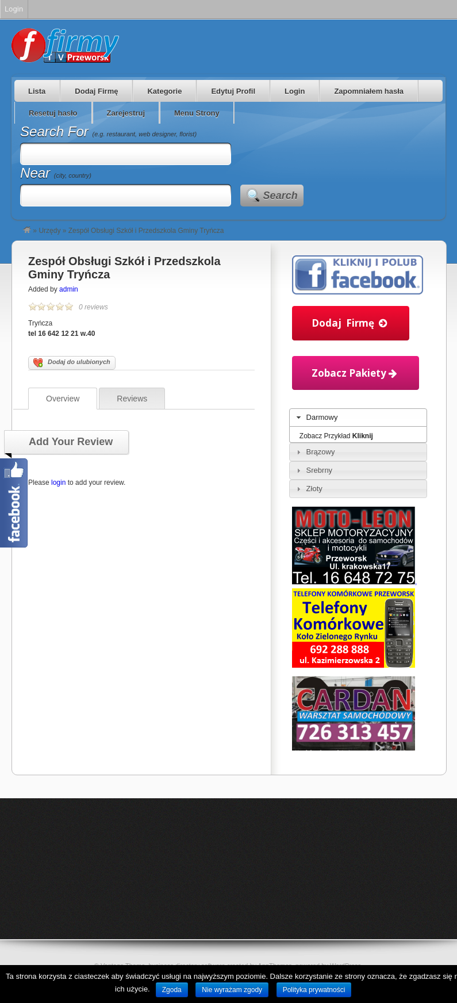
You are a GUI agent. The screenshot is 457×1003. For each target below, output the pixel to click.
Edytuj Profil (233, 91)
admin (68, 289)
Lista (36, 91)
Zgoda (172, 990)
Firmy (65, 45)
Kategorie (164, 91)
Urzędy (49, 231)
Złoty (314, 488)
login (58, 482)
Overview (62, 398)
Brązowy (320, 451)
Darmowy (322, 417)
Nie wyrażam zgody (232, 990)
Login (295, 91)
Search (280, 195)
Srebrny (319, 470)
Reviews (132, 398)
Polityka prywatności (314, 990)
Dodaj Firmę (96, 91)
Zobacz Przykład (336, 436)
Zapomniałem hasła (369, 91)
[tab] (358, 417)
